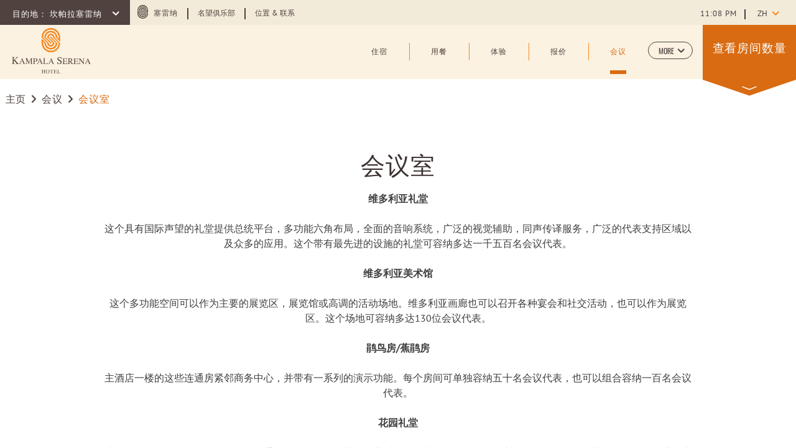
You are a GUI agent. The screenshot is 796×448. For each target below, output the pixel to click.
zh (762, 14)
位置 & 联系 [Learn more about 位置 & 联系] (275, 14)
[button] (670, 50)
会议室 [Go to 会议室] (93, 100)
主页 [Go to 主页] (16, 100)
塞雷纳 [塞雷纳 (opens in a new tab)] (166, 14)
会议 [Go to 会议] (52, 100)
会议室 (398, 163)
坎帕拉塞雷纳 (77, 15)
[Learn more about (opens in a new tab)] (51, 50)
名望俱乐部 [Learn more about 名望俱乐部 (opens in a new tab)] (216, 14)
